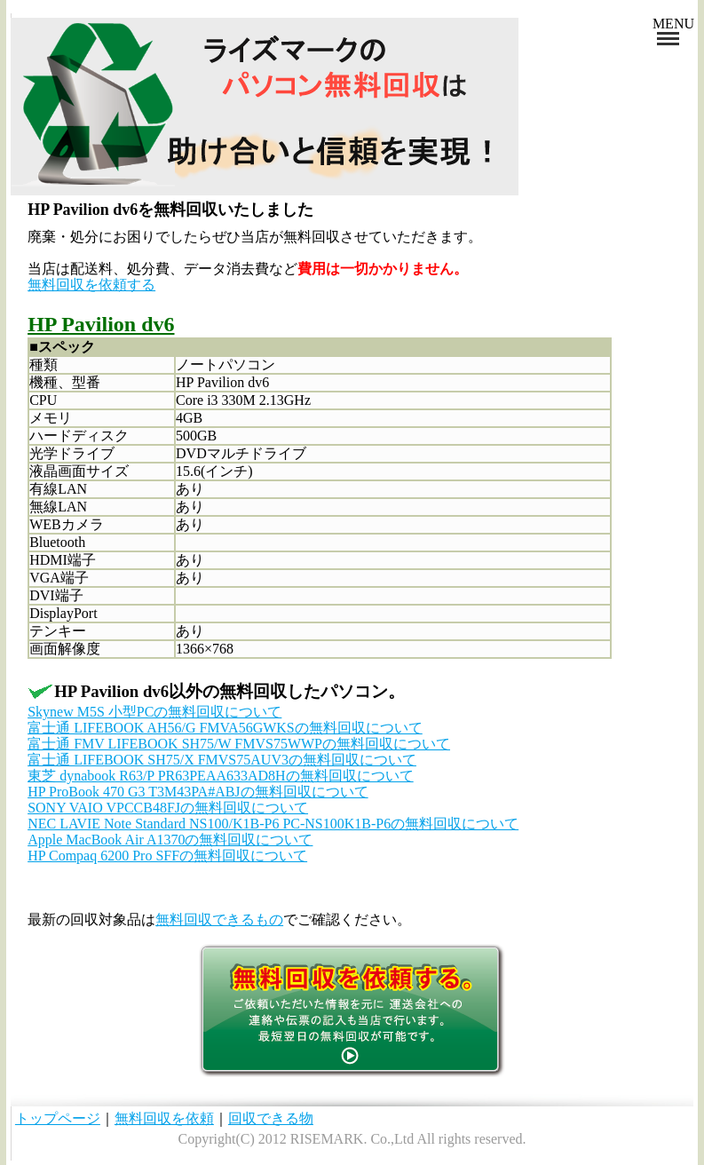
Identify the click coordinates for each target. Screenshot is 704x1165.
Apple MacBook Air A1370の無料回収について (170, 839)
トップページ (57, 1118)
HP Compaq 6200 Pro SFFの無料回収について (167, 855)
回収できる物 (270, 1118)
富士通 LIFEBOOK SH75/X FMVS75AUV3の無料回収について (222, 759)
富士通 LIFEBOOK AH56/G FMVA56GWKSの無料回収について (225, 727)
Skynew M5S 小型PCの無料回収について (154, 711)
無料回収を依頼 (164, 1118)
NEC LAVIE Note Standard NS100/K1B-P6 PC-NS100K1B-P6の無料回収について (273, 823)
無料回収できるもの (219, 919)
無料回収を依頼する (91, 284)
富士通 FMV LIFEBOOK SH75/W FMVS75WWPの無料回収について (239, 743)
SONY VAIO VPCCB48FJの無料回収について (168, 807)
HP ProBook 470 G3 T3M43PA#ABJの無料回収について (198, 791)
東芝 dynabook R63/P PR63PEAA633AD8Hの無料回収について (221, 775)
